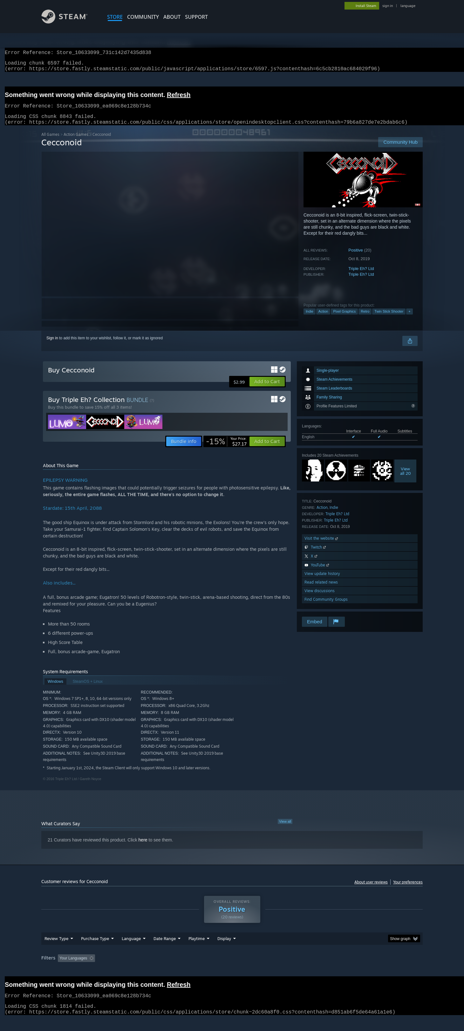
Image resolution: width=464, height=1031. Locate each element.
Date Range (165, 946)
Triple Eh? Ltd (361, 276)
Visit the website (321, 545)
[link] (226, 449)
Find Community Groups (326, 607)
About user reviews (371, 889)
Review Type (56, 946)
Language (131, 946)
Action (323, 319)
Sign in (52, 345)
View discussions (319, 598)
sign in (387, 5)
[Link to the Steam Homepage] (69, 21)
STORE (115, 16)
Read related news (321, 589)
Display (224, 946)
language (407, 5)
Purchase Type (95, 946)
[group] (232, 966)
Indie (309, 319)
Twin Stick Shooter (388, 319)
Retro (365, 319)
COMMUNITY (143, 16)
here (143, 847)
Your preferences (408, 889)
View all (285, 829)
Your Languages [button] (73, 966)
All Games (50, 142)
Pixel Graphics (344, 319)
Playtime (196, 946)
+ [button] (409, 319)
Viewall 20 (405, 478)
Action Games (76, 142)
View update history (322, 581)
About (172, 16)
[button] (267, 389)
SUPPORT (196, 16)
